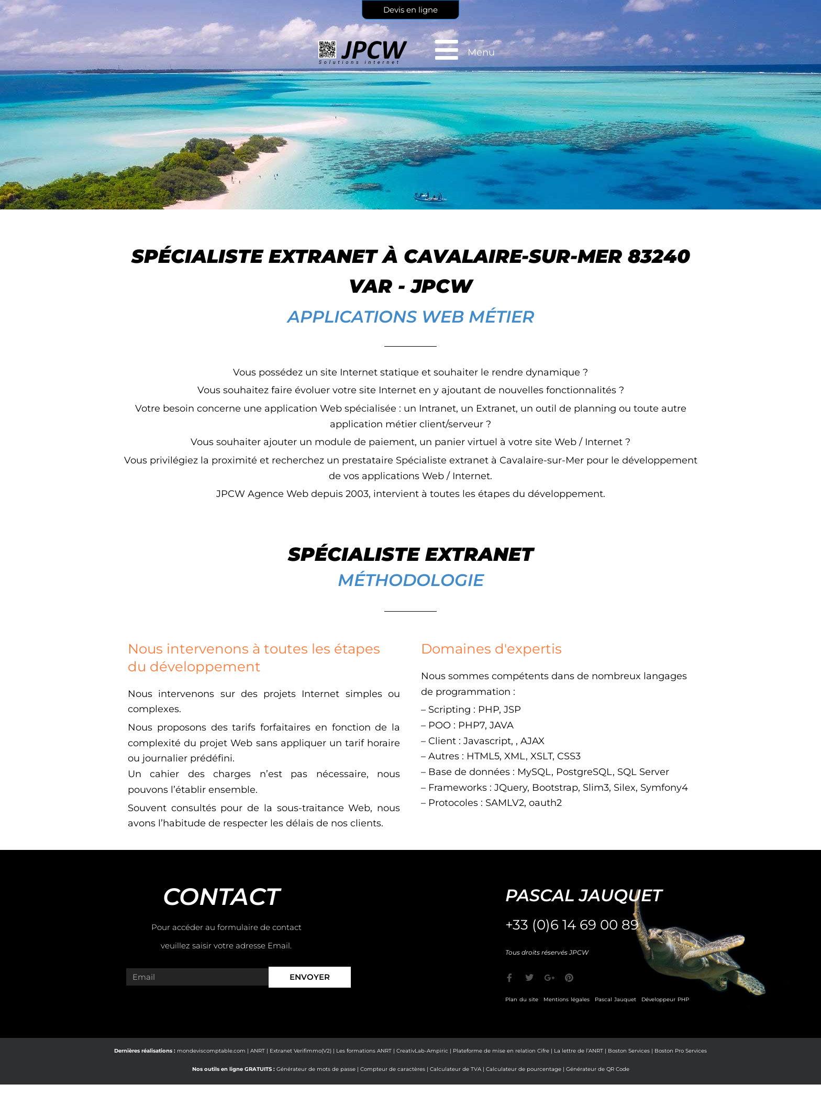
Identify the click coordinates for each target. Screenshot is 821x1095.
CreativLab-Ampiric (422, 1050)
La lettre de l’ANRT (578, 1050)
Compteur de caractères (392, 1069)
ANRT (257, 1050)
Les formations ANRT (364, 1050)
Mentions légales (566, 999)
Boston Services (629, 1050)
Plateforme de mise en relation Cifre (501, 1050)
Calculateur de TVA (455, 1069)
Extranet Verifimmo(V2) (300, 1050)
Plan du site (521, 999)
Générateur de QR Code (597, 1069)
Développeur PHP (665, 999)
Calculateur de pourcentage (523, 1069)
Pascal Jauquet (615, 999)
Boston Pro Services (680, 1050)
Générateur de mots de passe (316, 1069)
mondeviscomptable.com (211, 1050)
